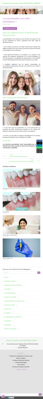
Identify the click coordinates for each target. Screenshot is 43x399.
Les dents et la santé (9, 305)
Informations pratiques (10, 281)
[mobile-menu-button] (36, 7)
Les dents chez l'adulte (10, 297)
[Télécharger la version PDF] (10, 28)
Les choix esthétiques (10, 293)
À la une (6, 277)
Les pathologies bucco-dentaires (12, 317)
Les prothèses (8, 321)
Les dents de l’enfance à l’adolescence (14, 301)
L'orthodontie (7, 289)
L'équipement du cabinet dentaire (13, 285)
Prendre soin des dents (10, 328)
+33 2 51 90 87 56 (22, 347)
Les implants (7, 313)
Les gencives (7, 309)
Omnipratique (7, 325)
